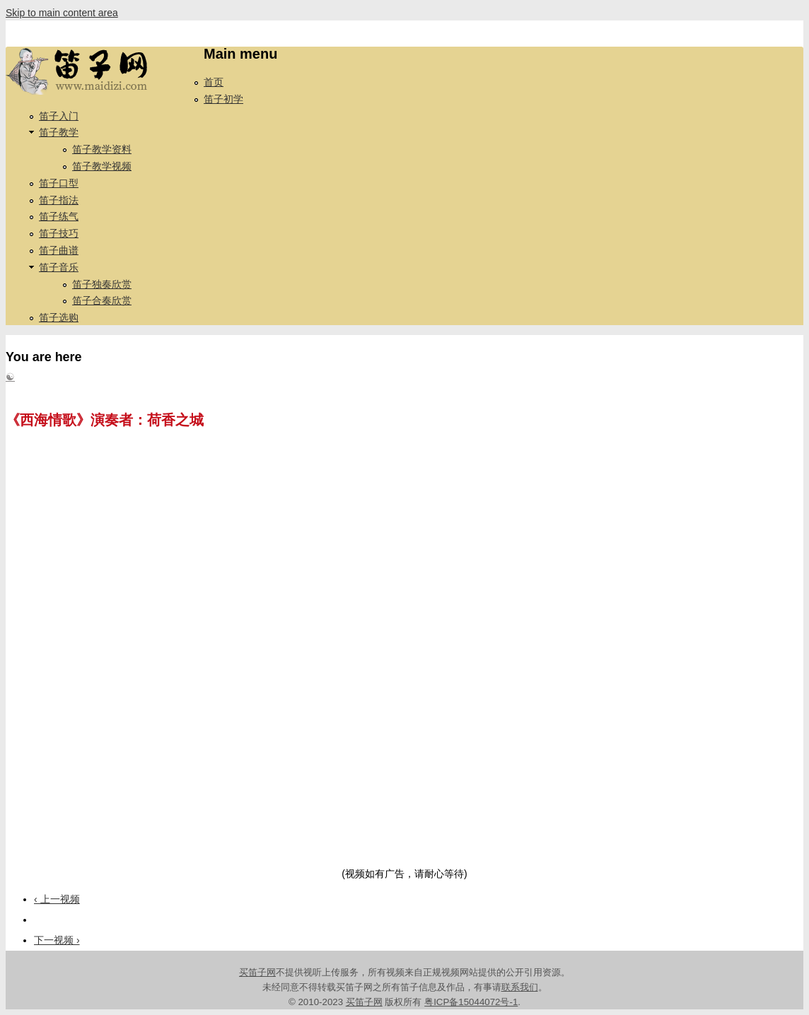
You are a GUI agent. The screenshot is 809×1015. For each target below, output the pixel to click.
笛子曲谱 (58, 250)
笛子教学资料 (102, 149)
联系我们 (519, 987)
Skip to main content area (62, 12)
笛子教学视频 (102, 166)
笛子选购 (58, 317)
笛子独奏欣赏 (102, 284)
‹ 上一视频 (57, 899)
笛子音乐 (58, 267)
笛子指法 (58, 200)
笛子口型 (58, 183)
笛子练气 (58, 216)
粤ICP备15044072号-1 (471, 1002)
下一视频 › (57, 940)
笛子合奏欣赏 (102, 300)
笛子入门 (58, 116)
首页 (213, 82)
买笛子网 (257, 972)
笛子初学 (223, 99)
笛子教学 (58, 132)
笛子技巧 (58, 233)
